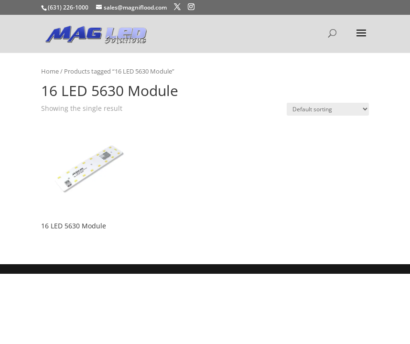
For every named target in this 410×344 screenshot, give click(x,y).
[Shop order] (328, 109)
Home (50, 71)
